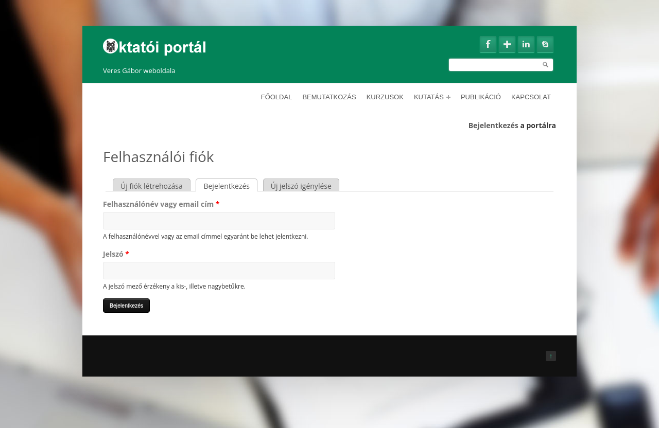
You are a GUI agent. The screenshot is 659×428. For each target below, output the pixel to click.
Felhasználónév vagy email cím (161, 204)
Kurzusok (385, 97)
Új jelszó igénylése (301, 186)
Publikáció (481, 97)
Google (507, 44)
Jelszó (116, 254)
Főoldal (276, 97)
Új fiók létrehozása (151, 186)
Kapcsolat (531, 97)
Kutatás (432, 97)
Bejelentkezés (493, 125)
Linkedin (526, 44)
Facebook (488, 44)
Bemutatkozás (329, 97)
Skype (545, 44)
